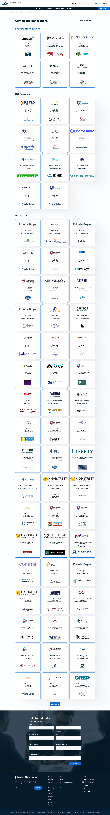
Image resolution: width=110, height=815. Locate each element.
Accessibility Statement (64, 812)
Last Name (58, 731)
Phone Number (34, 735)
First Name (31, 731)
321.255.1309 (85, 785)
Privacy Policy (41, 812)
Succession (51, 793)
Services (39, 8)
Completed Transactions (66, 782)
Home (11, 12)
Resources (59, 8)
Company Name (34, 745)
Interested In (33, 755)
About (49, 8)
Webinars (50, 805)
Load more (55, 704)
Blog (49, 799)
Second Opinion (52, 788)
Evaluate (50, 779)
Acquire (50, 785)
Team (61, 779)
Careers (62, 788)
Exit (49, 790)
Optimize (50, 782)
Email (58, 735)
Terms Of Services (51, 812)
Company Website (62, 745)
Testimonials (63, 785)
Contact (70, 8)
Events (50, 802)
